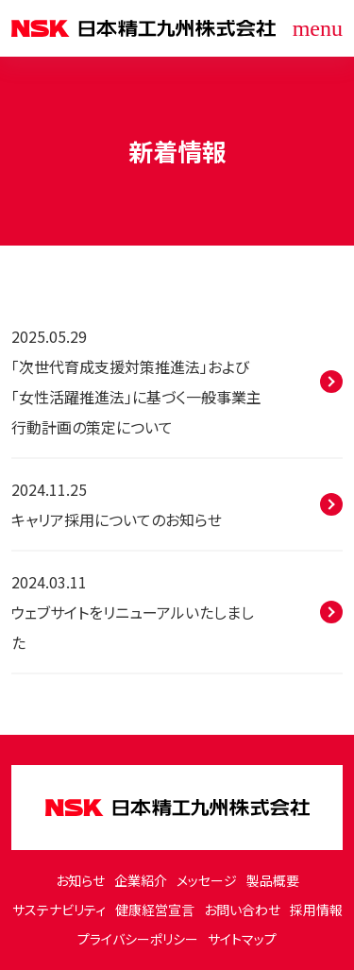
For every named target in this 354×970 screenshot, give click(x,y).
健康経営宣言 (154, 909)
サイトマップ (242, 938)
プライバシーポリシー (137, 938)
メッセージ (207, 880)
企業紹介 (140, 880)
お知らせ (80, 880)
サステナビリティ (59, 909)
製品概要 (272, 880)
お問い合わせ (242, 909)
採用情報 (316, 909)
